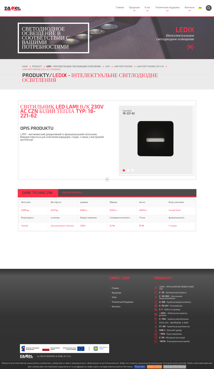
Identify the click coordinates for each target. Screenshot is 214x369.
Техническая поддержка (167, 7)
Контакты (189, 7)
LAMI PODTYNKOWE (123, 66)
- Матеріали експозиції (172, 337)
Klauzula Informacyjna (174, 366)
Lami (107, 66)
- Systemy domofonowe (174, 319)
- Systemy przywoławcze (174, 326)
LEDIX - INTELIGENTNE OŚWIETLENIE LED (176, 287)
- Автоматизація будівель (173, 292)
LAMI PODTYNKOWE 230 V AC (150, 66)
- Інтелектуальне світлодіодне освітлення (73, 66)
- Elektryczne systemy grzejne (173, 314)
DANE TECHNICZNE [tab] (37, 193)
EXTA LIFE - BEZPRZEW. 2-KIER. (174, 323)
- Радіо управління (170, 334)
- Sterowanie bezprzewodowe (170, 297)
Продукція (134, 7)
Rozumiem (140, 366)
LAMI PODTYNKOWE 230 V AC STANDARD (41, 69)
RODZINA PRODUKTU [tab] (72, 192)
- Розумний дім (170, 306)
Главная (120, 7)
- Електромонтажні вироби (174, 341)
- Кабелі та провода (169, 309)
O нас (147, 7)
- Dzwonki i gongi (170, 330)
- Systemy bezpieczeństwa (175, 302)
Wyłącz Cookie (154, 366)
